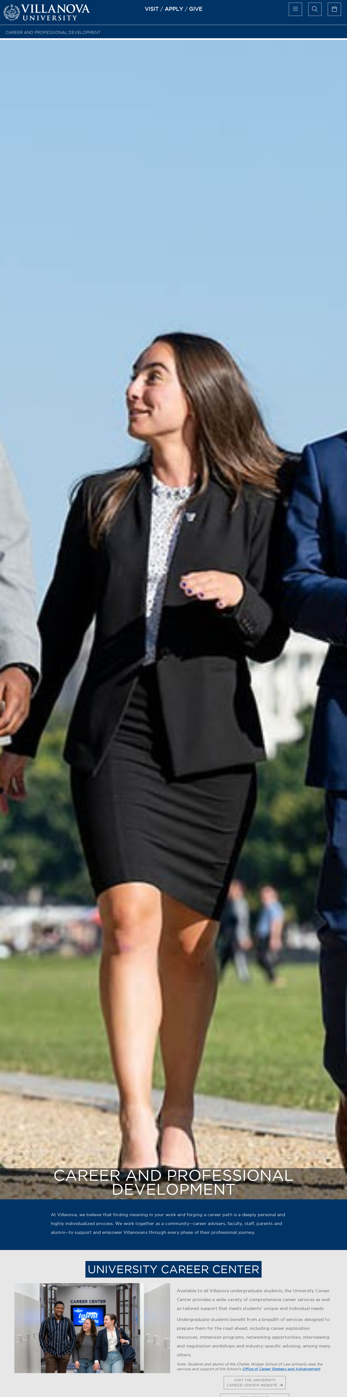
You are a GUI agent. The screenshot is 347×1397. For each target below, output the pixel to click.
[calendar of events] (334, 9)
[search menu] (315, 9)
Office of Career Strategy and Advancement (281, 1369)
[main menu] (295, 9)
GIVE (195, 9)
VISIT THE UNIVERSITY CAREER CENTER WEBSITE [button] (255, 1382)
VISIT (152, 9)
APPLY (174, 9)
